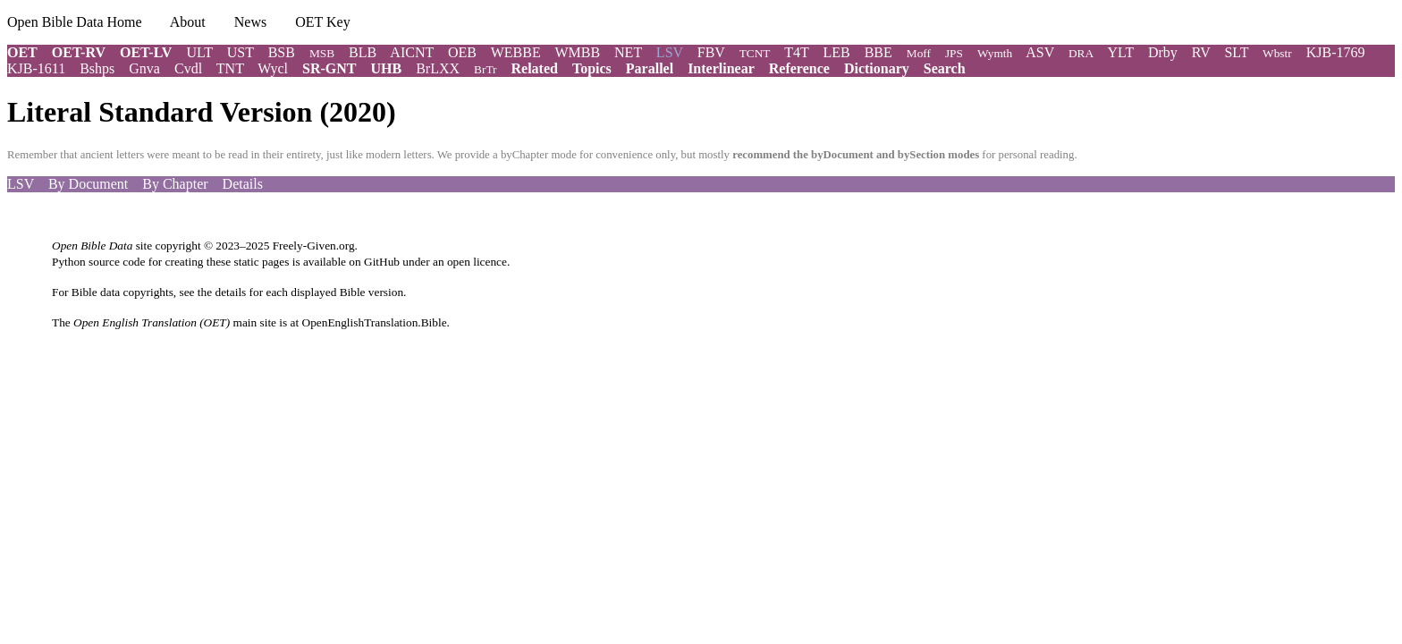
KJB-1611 (36, 68)
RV (1201, 52)
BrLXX (438, 68)
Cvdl (188, 68)
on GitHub (374, 261)
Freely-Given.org (314, 245)
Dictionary (876, 68)
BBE (878, 52)
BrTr (485, 69)
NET (628, 52)
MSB (321, 53)
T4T (796, 52)
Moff (919, 53)
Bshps (97, 68)
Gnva (144, 68)
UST (240, 52)
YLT (1121, 52)
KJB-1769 (1335, 52)
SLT (1236, 52)
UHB (385, 68)
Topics (592, 68)
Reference (799, 68)
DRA (1081, 53)
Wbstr (1277, 53)
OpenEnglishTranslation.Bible (374, 322)
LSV (20, 183)
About (188, 22)
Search (945, 68)
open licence (477, 261)
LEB (836, 52)
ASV (1040, 52)
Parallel (649, 68)
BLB (362, 52)
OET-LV (146, 52)
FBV (711, 52)
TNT (230, 68)
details (230, 292)
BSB (281, 52)
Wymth (994, 53)
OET (22, 52)
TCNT (755, 53)
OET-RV (79, 52)
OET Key (322, 22)
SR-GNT (329, 68)
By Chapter (174, 183)
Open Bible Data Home (74, 22)
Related (534, 68)
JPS (954, 53)
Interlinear (721, 68)
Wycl (273, 68)
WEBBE (516, 52)
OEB (462, 52)
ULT (199, 52)
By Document (88, 183)
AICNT (412, 52)
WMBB (577, 52)
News (250, 22)
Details (243, 183)
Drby (1163, 52)
